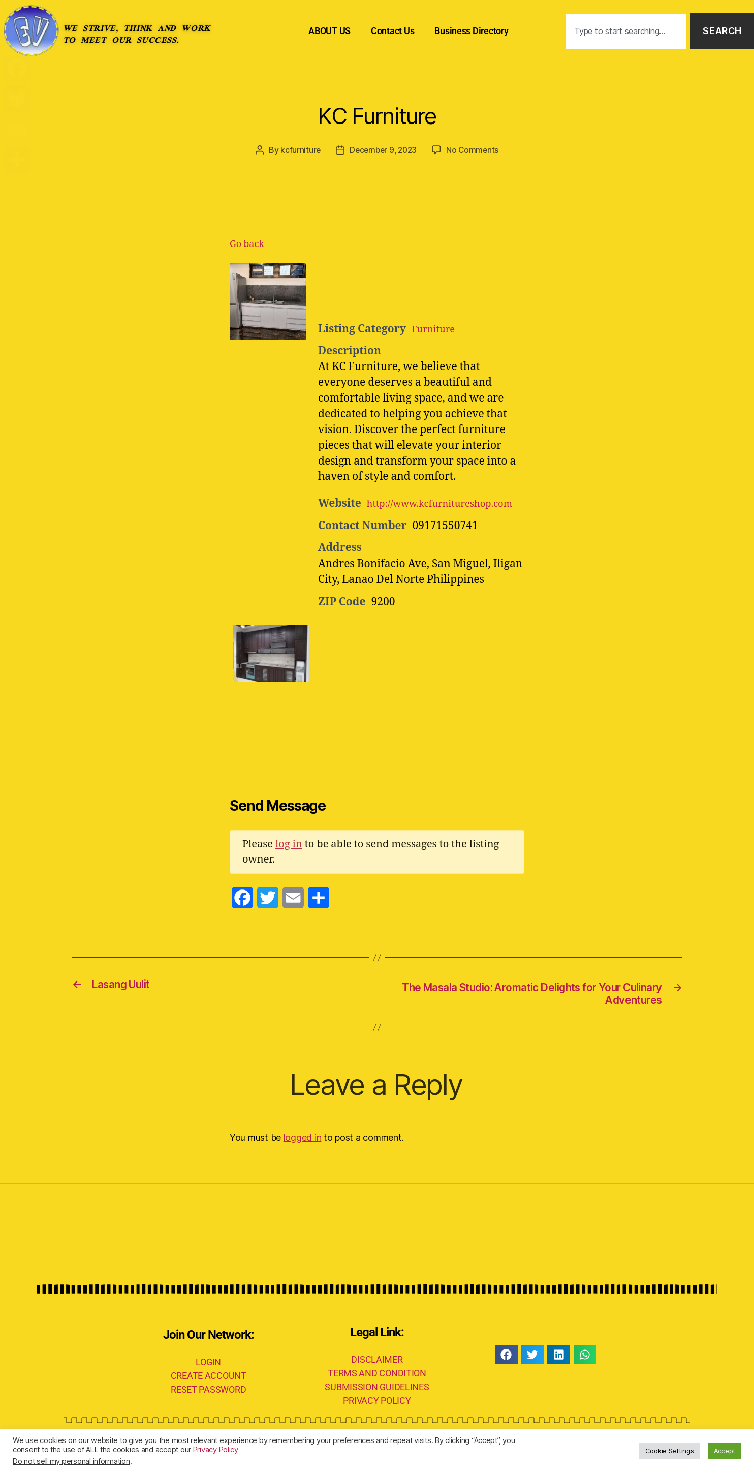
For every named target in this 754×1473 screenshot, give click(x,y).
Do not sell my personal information (71, 1461)
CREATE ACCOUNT (208, 1392)
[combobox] (626, 31)
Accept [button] (724, 1451)
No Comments (474, 150)
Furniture (436, 328)
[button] (506, 1372)
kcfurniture (298, 150)
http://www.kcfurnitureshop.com (401, 520)
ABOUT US (329, 30)
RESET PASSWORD (208, 1406)
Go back (247, 244)
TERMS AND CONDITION (377, 1390)
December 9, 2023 (383, 150)
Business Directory (471, 30)
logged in (303, 1154)
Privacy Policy (215, 1449)
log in (288, 860)
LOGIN (208, 1378)
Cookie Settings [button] (669, 1451)
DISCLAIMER (376, 1376)
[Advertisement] (443, 288)
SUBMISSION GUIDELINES (377, 1404)
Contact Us (392, 30)
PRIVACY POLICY (377, 1418)
